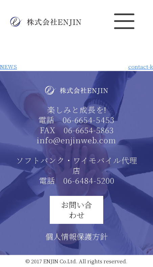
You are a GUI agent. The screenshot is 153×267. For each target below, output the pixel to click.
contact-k (140, 66)
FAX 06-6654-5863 (77, 130)
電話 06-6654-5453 (76, 119)
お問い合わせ (76, 209)
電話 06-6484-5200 (76, 180)
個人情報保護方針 (76, 236)
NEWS (8, 66)
